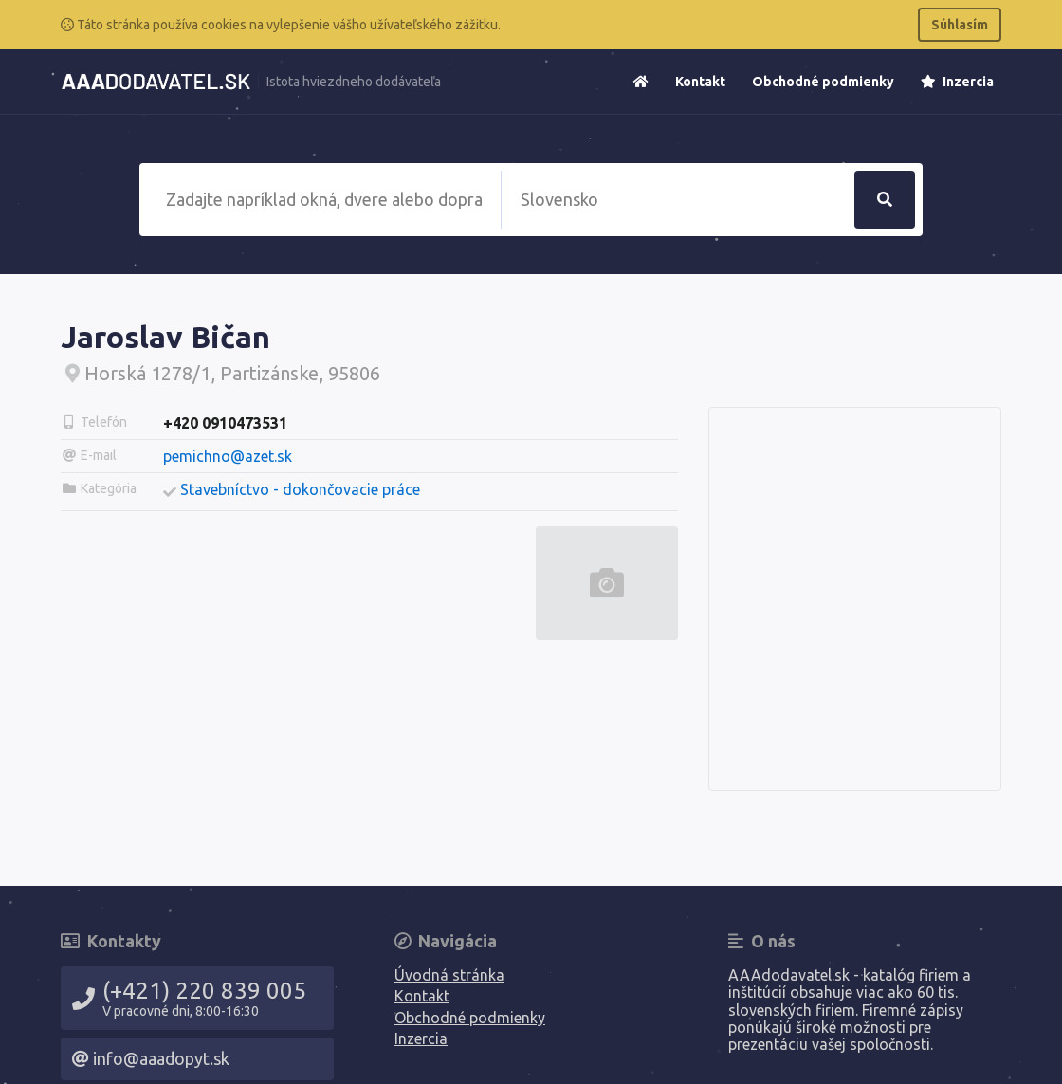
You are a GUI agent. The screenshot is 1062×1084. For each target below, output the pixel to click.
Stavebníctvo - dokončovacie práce (300, 489)
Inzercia (957, 81)
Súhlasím (959, 24)
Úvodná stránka (449, 974)
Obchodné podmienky (823, 81)
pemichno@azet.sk (227, 456)
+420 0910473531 (225, 423)
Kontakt (700, 81)
